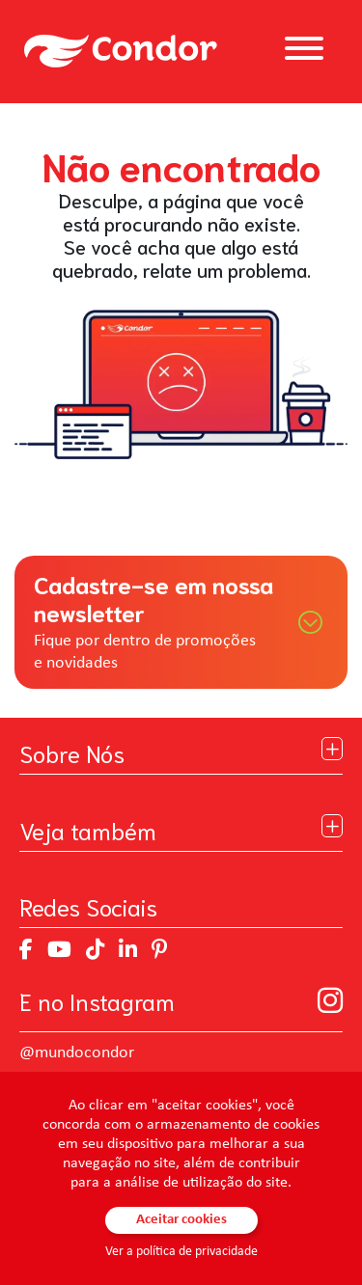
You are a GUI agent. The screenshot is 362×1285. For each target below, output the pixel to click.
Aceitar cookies (181, 1220)
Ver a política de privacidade (181, 1251)
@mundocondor (76, 1053)
